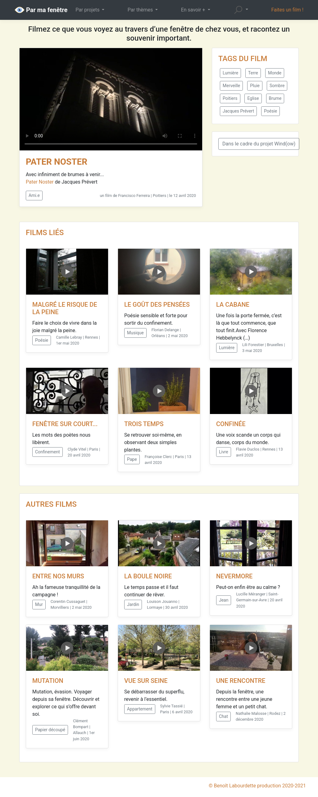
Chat (223, 716)
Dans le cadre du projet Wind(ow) (258, 144)
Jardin (133, 604)
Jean (224, 600)
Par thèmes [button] (141, 10)
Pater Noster (40, 182)
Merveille (231, 85)
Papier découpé (50, 729)
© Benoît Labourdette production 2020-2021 (257, 786)
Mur (39, 604)
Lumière (230, 72)
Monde (274, 72)
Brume (275, 98)
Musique (135, 332)
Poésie (270, 111)
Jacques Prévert (238, 111)
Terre (253, 72)
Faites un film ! (287, 10)
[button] (240, 9)
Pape (132, 459)
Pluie (255, 85)
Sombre (277, 85)
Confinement (47, 451)
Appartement (139, 708)
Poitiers (230, 98)
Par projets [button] (88, 10)
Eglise (253, 98)
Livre (223, 451)
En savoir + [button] (194, 10)
